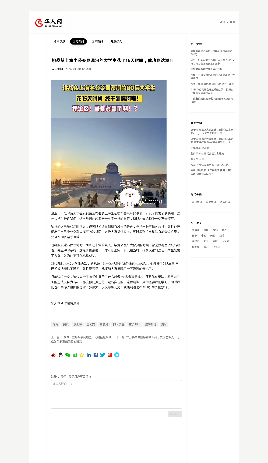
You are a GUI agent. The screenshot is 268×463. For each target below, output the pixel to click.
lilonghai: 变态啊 (200, 148)
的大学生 (118, 324)
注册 (222, 22)
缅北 (215, 230)
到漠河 (104, 324)
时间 (55, 324)
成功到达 (150, 324)
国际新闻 (97, 41)
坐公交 (91, 324)
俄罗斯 (195, 246)
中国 (203, 235)
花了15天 (134, 324)
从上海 (77, 324)
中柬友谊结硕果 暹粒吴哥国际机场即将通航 (212, 100)
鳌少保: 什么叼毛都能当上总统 (207, 153)
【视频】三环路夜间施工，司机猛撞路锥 (86, 337)
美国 (212, 235)
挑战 (66, 324)
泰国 (215, 241)
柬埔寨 (195, 230)
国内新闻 (78, 41)
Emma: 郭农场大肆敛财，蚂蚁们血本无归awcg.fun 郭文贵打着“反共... (212, 131)
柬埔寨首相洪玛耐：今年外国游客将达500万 (211, 53)
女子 (206, 241)
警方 (206, 246)
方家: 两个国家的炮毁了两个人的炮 (210, 164)
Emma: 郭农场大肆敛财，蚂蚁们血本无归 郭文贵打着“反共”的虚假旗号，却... (212, 140)
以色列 (225, 241)
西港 (221, 235)
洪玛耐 (195, 241)
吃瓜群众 (116, 41)
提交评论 (175, 414)
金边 (224, 230)
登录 (232, 22)
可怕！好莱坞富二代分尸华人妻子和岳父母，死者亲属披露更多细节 (213, 62)
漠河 (164, 324)
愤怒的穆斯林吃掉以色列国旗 (207, 69)
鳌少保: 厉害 (197, 159)
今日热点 (59, 41)
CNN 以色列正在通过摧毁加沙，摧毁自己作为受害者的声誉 (212, 91)
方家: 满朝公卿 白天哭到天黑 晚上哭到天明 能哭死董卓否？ (211, 172)
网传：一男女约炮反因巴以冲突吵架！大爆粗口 (213, 76)
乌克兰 (216, 246)
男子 (194, 235)
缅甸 (206, 230)
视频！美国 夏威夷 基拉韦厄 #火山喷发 (212, 84)
